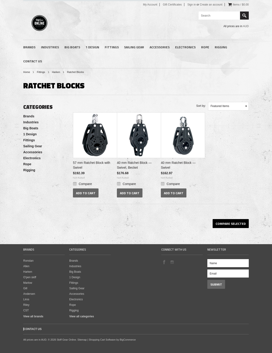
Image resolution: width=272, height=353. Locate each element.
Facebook (164, 262)
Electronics (185, 47)
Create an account (211, 4)
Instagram (172, 262)
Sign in (191, 4)
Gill (25, 288)
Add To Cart (85, 193)
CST (26, 310)
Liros (26, 299)
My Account (150, 4)
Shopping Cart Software (102, 339)
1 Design (92, 47)
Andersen (29, 293)
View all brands (33, 316)
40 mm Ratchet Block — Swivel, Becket (134, 165)
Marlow (27, 282)
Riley (26, 305)
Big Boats (72, 47)
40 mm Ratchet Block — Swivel (178, 165)
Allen (26, 266)
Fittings (112, 47)
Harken (56, 72)
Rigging (221, 47)
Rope (205, 47)
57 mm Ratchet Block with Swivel (91, 165)
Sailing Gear (134, 47)
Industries (50, 47)
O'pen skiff (29, 277)
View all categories (81, 316)
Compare (85, 184)
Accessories (160, 47)
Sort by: (201, 105)
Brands (29, 47)
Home (26, 72)
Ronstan (28, 260)
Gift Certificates (172, 4)
